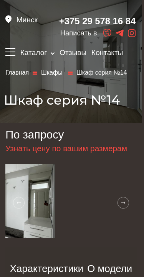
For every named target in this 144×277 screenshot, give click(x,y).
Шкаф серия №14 (101, 73)
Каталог (37, 52)
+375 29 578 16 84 (97, 21)
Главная (17, 73)
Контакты (107, 52)
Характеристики (47, 268)
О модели (109, 268)
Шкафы (52, 73)
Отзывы (73, 52)
